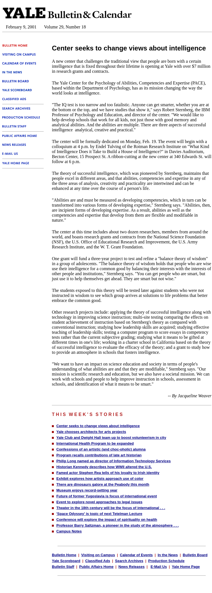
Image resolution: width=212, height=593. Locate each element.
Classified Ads (97, 561)
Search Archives (129, 561)
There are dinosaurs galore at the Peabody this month (102, 484)
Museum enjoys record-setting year (86, 490)
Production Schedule (166, 561)
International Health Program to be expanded (95, 443)
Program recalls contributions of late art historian (99, 455)
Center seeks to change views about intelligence (98, 426)
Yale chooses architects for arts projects (91, 432)
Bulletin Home (64, 555)
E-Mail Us (159, 567)
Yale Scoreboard (66, 561)
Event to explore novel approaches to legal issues (99, 502)
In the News (168, 555)
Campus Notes (69, 531)
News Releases (132, 567)
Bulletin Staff (63, 567)
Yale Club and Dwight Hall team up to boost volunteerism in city (111, 437)
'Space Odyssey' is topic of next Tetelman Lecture (99, 514)
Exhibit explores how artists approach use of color (99, 478)
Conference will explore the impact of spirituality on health (106, 519)
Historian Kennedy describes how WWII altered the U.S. (104, 467)
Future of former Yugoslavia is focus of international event (106, 496)
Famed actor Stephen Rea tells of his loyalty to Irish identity (107, 473)
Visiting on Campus (98, 555)
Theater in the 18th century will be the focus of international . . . (110, 508)
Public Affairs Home (96, 567)
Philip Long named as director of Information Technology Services (113, 461)
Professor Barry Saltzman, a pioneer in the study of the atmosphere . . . (117, 525)
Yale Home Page (186, 567)
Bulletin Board (195, 555)
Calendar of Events (136, 555)
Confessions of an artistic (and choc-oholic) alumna (101, 449)
